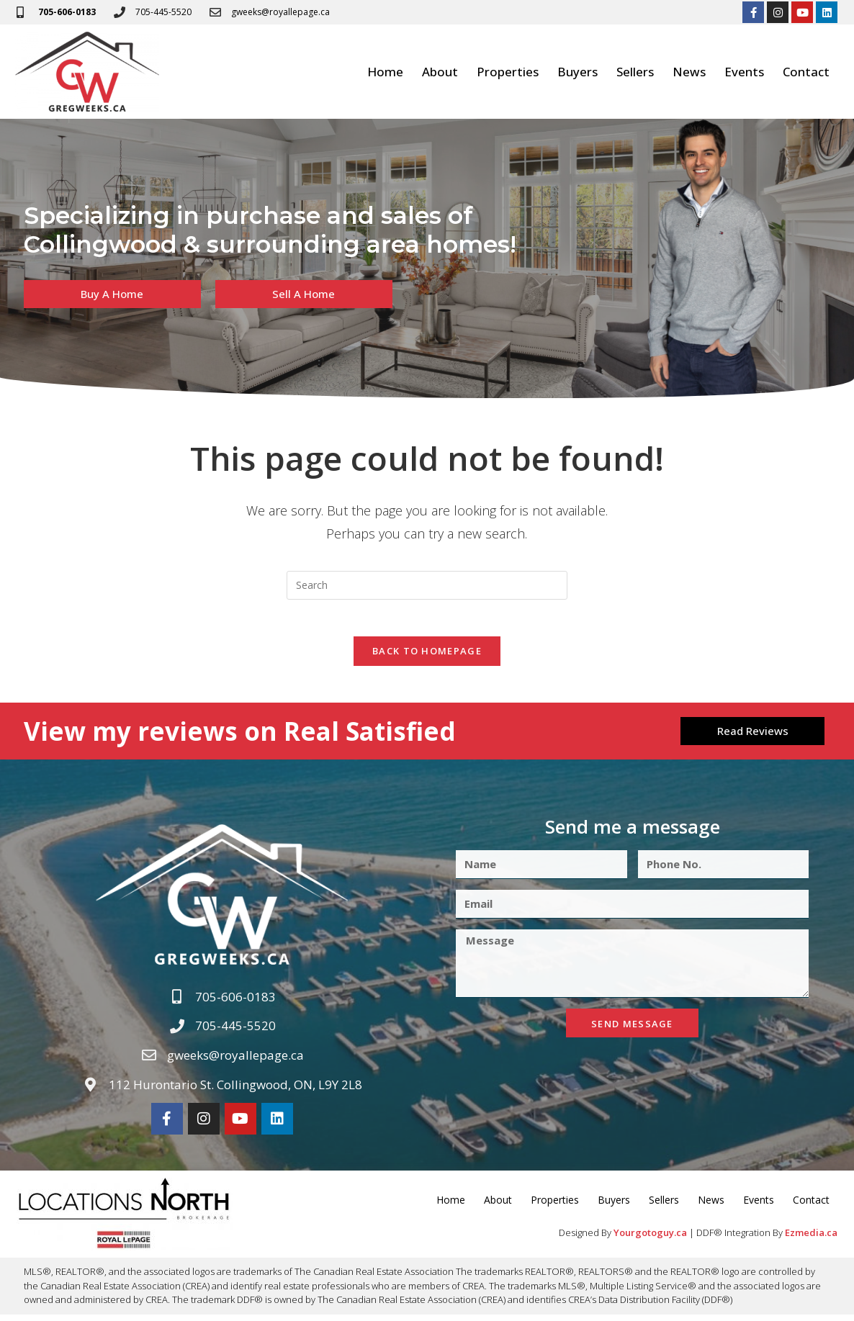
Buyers (577, 71)
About (440, 71)
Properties (508, 71)
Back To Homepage (427, 658)
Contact (806, 71)
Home (385, 71)
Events (744, 71)
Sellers (635, 71)
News (689, 71)
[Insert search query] (427, 585)
